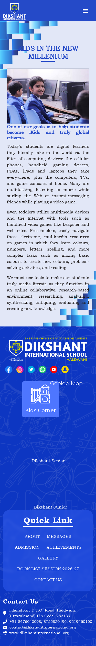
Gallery (48, 558)
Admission (27, 547)
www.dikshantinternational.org (36, 632)
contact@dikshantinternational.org (42, 627)
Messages (59, 536)
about (32, 536)
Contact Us (48, 579)
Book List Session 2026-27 (48, 568)
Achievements (64, 547)
